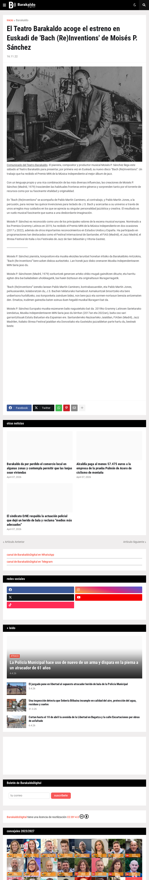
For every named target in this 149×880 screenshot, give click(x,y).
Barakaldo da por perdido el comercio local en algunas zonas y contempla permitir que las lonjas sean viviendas (39, 468)
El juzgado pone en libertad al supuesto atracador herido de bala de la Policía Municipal (78, 684)
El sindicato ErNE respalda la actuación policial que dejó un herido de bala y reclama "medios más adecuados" (39, 520)
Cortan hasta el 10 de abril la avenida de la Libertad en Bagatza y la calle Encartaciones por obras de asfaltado (84, 719)
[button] (4, 5)
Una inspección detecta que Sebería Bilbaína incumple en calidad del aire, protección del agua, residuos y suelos (82, 702)
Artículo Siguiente (133, 541)
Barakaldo (22, 20)
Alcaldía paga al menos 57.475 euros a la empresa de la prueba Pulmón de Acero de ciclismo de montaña (104, 468)
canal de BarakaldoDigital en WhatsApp (30, 554)
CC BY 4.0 (78, 816)
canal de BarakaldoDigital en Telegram (30, 561)
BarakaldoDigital (17, 817)
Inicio (10, 20)
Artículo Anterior (14, 541)
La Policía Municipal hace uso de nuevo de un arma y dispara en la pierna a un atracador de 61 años (74, 665)
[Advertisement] (74, 364)
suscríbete (61, 795)
